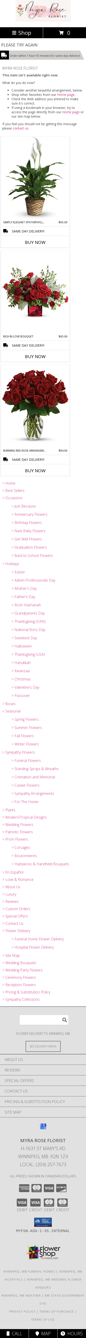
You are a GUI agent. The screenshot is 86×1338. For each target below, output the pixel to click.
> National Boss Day (28, 629)
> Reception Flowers (19, 984)
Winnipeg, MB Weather (21, 1295)
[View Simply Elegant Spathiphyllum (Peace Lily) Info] (35, 178)
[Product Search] (44, 1020)
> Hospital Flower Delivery (32, 947)
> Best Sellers (13, 490)
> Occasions (12, 497)
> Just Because (23, 506)
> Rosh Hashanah (26, 604)
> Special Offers (15, 916)
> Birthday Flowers (26, 522)
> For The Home (24, 801)
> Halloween (21, 646)
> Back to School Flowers (32, 555)
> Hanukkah (21, 662)
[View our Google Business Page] (43, 1128)
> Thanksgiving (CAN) (28, 621)
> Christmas (21, 679)
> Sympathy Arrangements (32, 793)
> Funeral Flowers (26, 760)
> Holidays (10, 563)
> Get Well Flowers (26, 539)
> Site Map (11, 955)
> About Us (11, 886)
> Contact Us (12, 923)
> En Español (12, 872)
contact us (20, 128)
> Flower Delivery (16, 930)
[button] (43, 1222)
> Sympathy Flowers (18, 752)
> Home (8, 483)
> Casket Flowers (25, 785)
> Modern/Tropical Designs (24, 817)
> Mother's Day (24, 588)
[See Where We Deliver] (43, 1046)
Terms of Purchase (56, 1311)
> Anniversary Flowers (29, 514)
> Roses (9, 703)
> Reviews (10, 901)
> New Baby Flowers (28, 530)
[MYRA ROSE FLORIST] (43, 20)
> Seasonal (11, 711)
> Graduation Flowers (29, 547)
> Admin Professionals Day (33, 580)
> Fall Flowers (22, 735)
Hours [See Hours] (72, 1333)
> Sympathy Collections (21, 999)
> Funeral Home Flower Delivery (37, 938)
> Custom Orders (16, 908)
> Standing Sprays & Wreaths (35, 768)
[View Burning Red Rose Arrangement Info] (35, 406)
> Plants (8, 809)
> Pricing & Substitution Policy (26, 992)
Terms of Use (43, 1319)
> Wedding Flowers (17, 824)
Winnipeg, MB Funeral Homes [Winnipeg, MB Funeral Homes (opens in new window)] (29, 1271)
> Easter (18, 572)
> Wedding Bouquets (19, 962)
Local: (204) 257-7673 (43, 1164)
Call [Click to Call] (14, 1333)
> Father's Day (23, 596)
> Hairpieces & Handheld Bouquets (40, 863)
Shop (21, 32)
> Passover (20, 695)
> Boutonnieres (24, 855)
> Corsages (20, 847)
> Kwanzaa (20, 670)
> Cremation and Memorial (33, 777)
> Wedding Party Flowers (22, 970)
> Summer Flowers (26, 727)
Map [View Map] (43, 1333)
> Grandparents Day (28, 613)
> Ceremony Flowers (19, 977)
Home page (66, 94)
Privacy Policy (22, 1311)
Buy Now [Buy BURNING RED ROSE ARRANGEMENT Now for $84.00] (35, 471)
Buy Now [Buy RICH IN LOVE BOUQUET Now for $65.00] (35, 356)
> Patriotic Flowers (17, 831)
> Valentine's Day (25, 687)
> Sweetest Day (24, 637)
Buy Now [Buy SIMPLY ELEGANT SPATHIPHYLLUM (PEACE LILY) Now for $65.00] (35, 242)
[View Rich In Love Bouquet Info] (35, 292)
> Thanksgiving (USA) (28, 654)
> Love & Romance (17, 879)
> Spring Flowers (25, 719)
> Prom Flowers (15, 839)
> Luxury (9, 894)
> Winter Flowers (25, 744)
